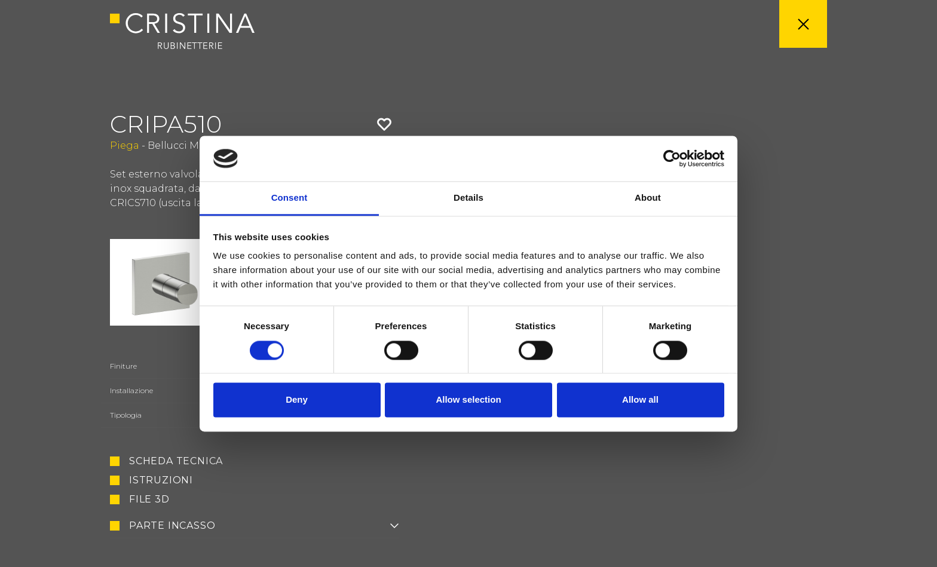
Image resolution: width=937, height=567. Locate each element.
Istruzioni (161, 480)
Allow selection (468, 400)
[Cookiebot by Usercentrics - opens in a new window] (672, 158)
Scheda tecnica (176, 461)
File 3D (149, 499)
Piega (124, 145)
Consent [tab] (289, 198)
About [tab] (648, 198)
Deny (297, 400)
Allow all (640, 400)
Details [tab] (468, 198)
